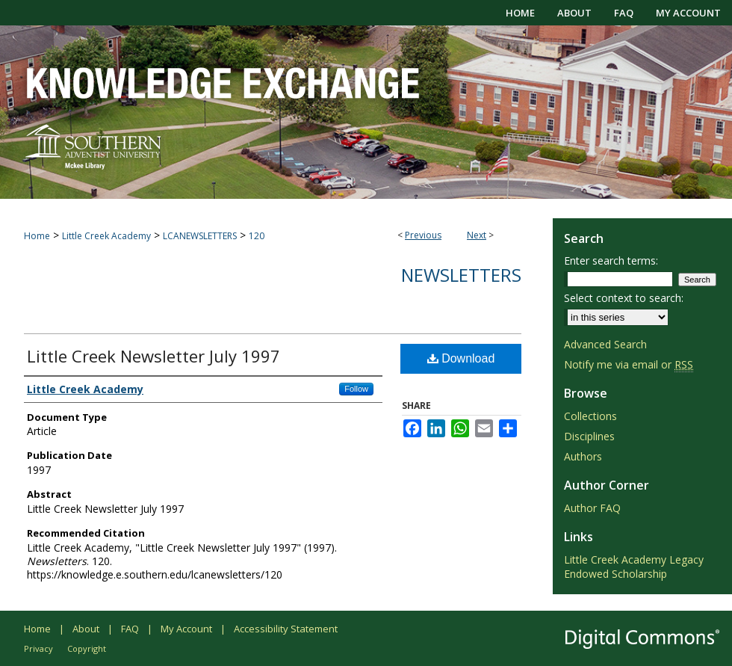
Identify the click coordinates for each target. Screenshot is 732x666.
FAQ (130, 628)
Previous (423, 235)
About (85, 628)
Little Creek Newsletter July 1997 (153, 356)
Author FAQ (592, 508)
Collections (590, 416)
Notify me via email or (628, 364)
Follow (356, 388)
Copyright (86, 648)
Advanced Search (605, 344)
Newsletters (461, 274)
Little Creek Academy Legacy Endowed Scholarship (634, 566)
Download (461, 358)
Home (37, 235)
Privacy (38, 648)
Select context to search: (623, 298)
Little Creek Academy (106, 235)
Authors (583, 456)
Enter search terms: (611, 260)
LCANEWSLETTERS (200, 235)
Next (476, 235)
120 (256, 235)
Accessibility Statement (286, 628)
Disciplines (589, 436)
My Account (186, 628)
